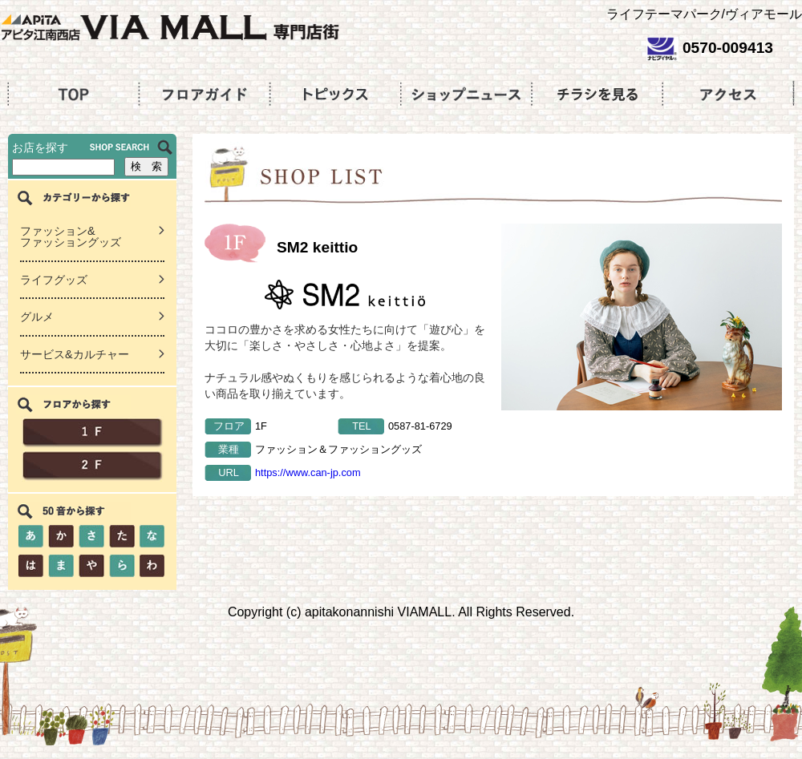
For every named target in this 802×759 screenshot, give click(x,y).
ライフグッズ (53, 279)
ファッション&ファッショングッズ (70, 236)
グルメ (37, 316)
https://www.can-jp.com (308, 472)
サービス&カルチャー (74, 354)
